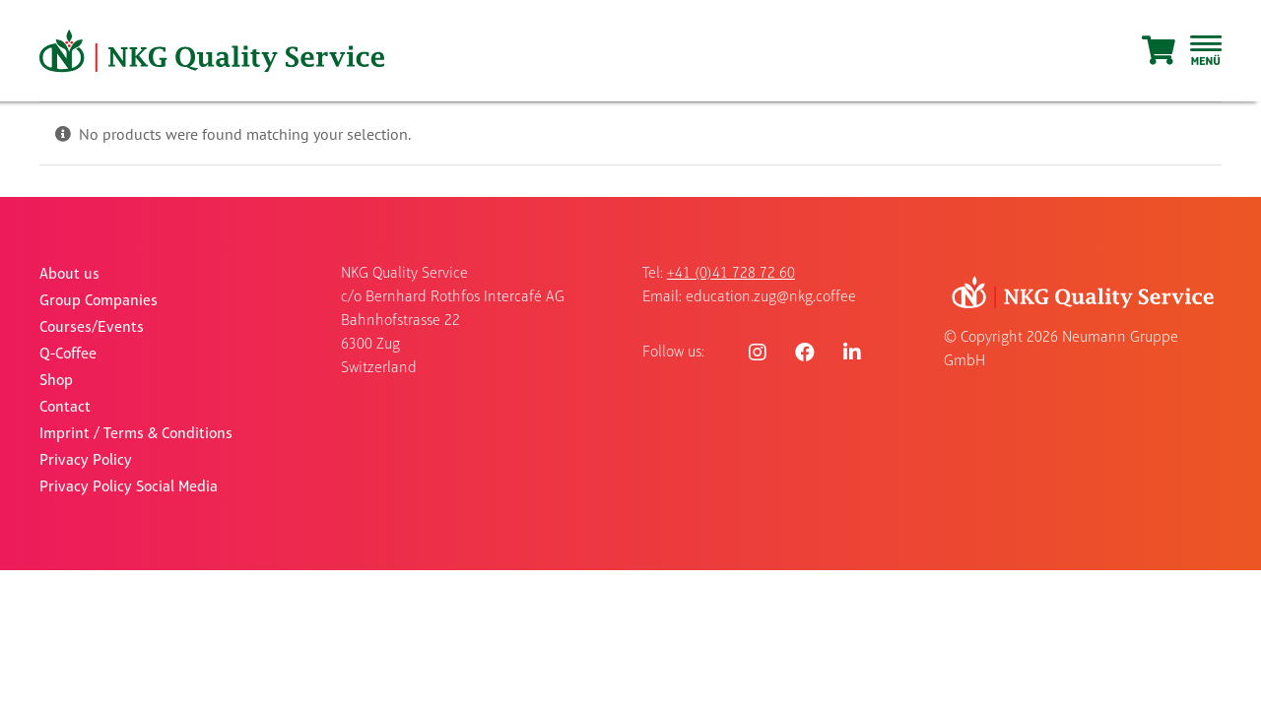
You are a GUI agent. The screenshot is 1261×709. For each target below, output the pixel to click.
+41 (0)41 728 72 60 (731, 274)
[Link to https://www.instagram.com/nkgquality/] (757, 352)
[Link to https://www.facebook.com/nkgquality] (805, 352)
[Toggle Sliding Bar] (1206, 51)
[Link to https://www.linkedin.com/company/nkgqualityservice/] (852, 352)
